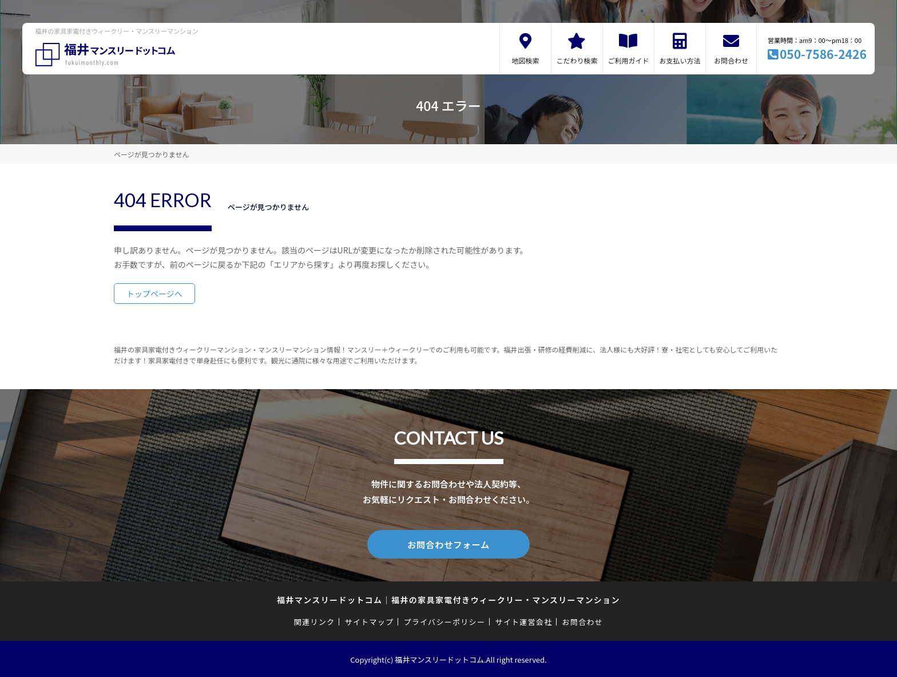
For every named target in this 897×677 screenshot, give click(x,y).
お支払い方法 (679, 60)
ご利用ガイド (628, 60)
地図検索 (525, 60)
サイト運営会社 (523, 620)
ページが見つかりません (151, 154)
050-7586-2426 (823, 53)
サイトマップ (369, 620)
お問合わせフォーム (448, 543)
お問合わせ (731, 60)
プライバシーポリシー (444, 620)
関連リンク (314, 620)
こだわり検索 (576, 60)
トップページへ (154, 293)
